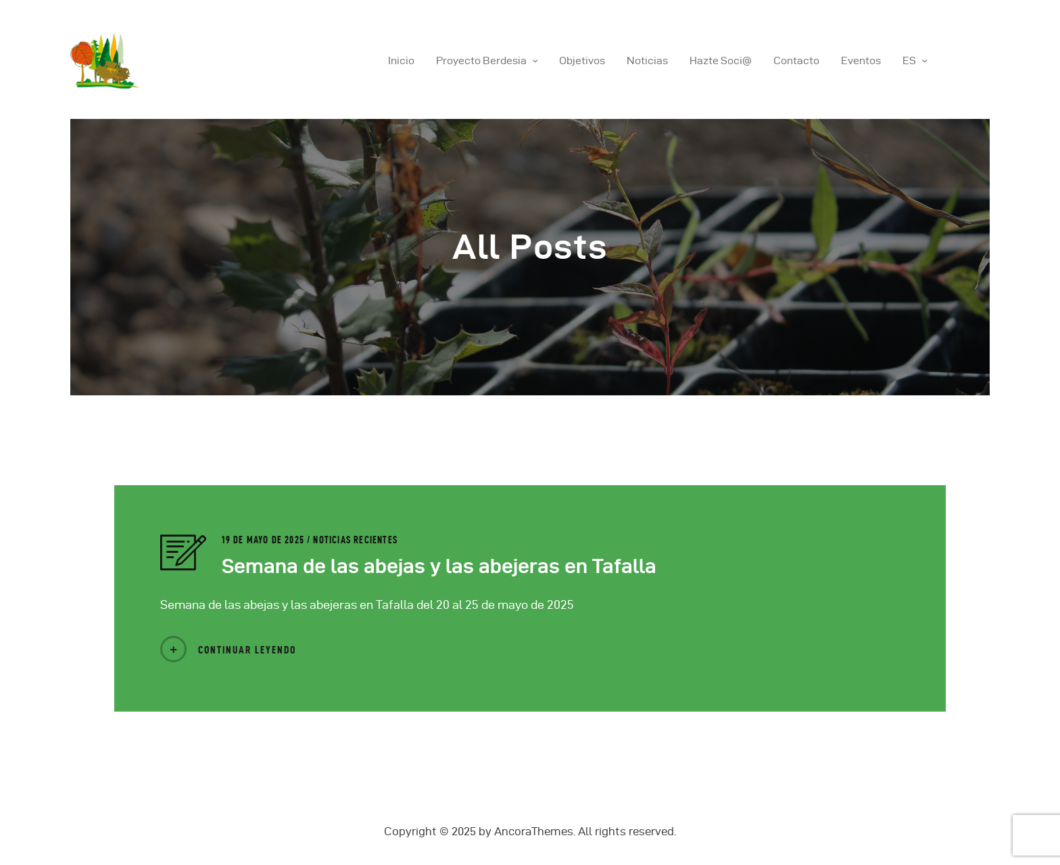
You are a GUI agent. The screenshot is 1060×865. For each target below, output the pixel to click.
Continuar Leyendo (247, 650)
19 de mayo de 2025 (264, 540)
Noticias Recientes (355, 540)
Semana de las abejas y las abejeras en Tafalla (439, 566)
